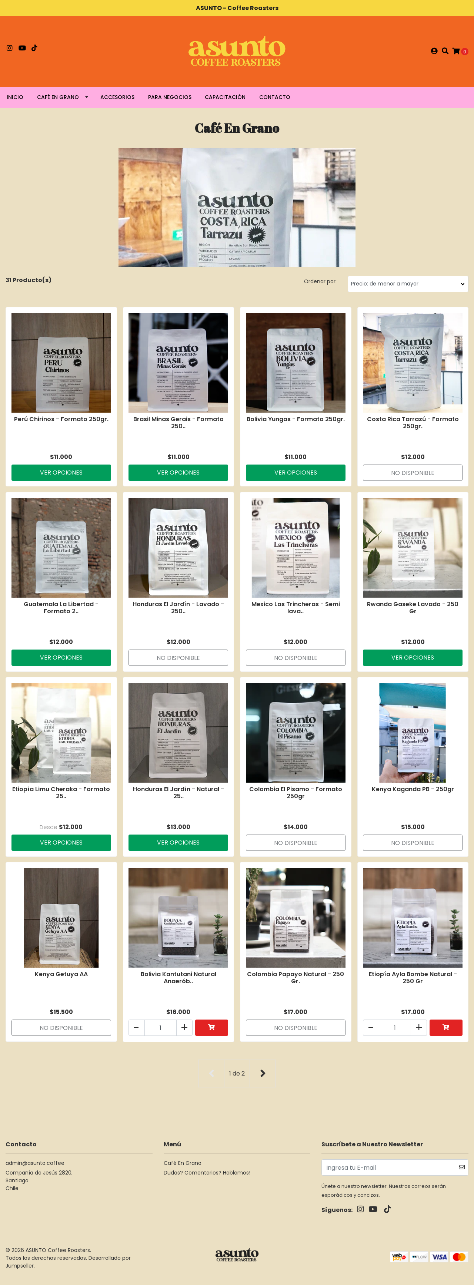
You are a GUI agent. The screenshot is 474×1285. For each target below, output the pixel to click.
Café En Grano (58, 100)
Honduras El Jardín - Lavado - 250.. (178, 610)
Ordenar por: (320, 284)
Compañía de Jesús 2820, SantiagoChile (39, 1183)
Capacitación (225, 100)
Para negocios (169, 100)
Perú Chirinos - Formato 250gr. (61, 421)
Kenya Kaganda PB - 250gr (413, 792)
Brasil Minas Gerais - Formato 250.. (178, 425)
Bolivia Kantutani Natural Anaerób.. (178, 982)
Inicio (15, 100)
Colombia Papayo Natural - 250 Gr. (295, 982)
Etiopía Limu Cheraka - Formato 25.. (61, 796)
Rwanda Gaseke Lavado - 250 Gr (412, 610)
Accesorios (117, 100)
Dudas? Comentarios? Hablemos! (207, 1176)
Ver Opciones (61, 474)
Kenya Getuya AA (61, 978)
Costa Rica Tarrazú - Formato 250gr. (413, 425)
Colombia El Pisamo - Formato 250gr (295, 796)
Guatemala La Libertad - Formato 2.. (61, 610)
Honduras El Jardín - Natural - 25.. (178, 796)
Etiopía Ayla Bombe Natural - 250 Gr (413, 982)
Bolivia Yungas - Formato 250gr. (296, 421)
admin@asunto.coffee (35, 1166)
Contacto (274, 100)
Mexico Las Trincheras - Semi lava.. (295, 610)
